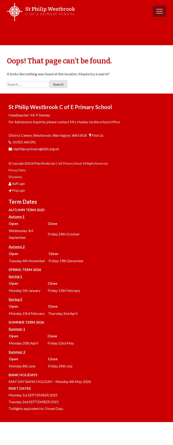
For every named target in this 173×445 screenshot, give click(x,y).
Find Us (97, 135)
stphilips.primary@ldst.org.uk (36, 149)
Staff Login (18, 184)
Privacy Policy (17, 170)
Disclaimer (15, 177)
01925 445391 (24, 142)
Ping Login (18, 190)
